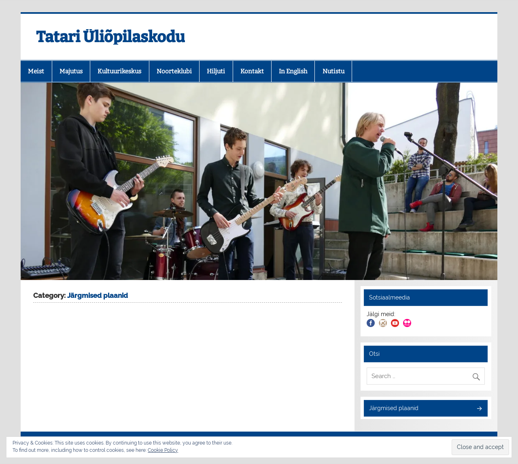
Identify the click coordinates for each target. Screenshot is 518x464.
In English (293, 71)
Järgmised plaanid (393, 408)
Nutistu (333, 71)
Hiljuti (216, 71)
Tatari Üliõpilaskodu (110, 37)
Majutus (71, 71)
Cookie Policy (163, 450)
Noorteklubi (174, 71)
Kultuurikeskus (119, 71)
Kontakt (252, 71)
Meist (36, 71)
